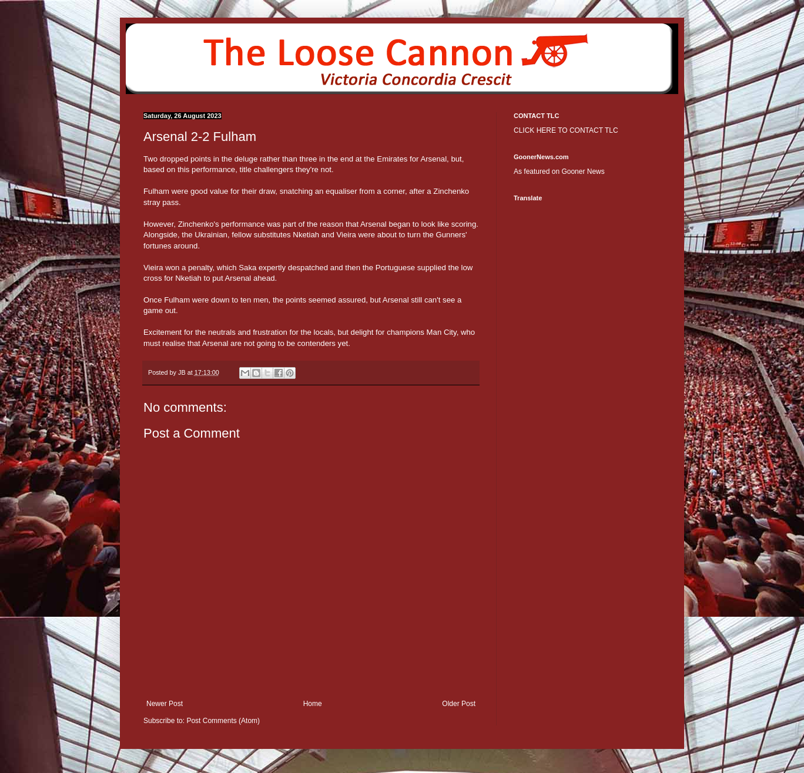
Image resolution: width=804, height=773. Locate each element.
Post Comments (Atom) (223, 721)
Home (312, 704)
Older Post (458, 704)
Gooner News (582, 171)
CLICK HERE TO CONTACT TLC (566, 130)
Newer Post (164, 704)
